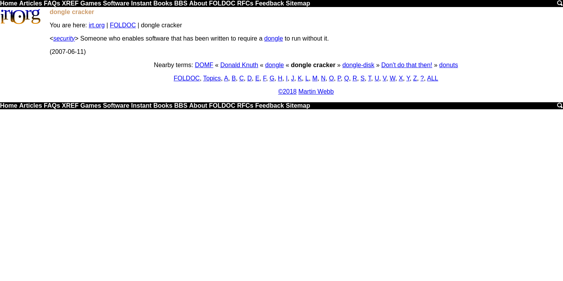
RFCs (245, 3)
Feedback (269, 3)
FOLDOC (222, 3)
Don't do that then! (406, 65)
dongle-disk (358, 65)
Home (8, 3)
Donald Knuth (239, 65)
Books (162, 3)
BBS (181, 3)
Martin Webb (315, 91)
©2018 (287, 91)
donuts (448, 65)
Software (116, 3)
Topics (212, 78)
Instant (141, 3)
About (198, 3)
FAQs (52, 3)
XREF (70, 3)
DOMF (204, 65)
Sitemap (298, 3)
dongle (273, 38)
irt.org (97, 25)
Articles (30, 3)
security (64, 38)
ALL (432, 78)
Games (90, 3)
